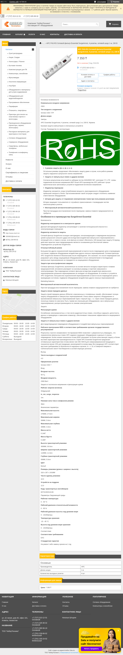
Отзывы (9, 177)
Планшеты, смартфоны (17, 110)
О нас (42, 34)
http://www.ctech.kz (13, 233)
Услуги (31, 34)
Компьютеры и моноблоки (102, 606)
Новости (9, 160)
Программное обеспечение (19, 102)
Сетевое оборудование (17, 138)
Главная (6, 34)
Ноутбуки (12, 86)
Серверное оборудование (18, 142)
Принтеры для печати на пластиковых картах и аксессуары (18, 116)
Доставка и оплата (73, 34)
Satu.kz (72, 650)
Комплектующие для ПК (18, 69)
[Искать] (97, 24)
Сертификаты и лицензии (17, 172)
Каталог (19, 34)
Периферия (13, 106)
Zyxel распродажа (15, 53)
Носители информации (17, 82)
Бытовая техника (15, 65)
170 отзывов (101, 2)
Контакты (54, 34)
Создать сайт (14, 2)
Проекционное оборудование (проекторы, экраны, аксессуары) (20, 125)
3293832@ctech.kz (13, 236)
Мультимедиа (14, 77)
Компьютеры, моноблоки (18, 73)
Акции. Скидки (14, 57)
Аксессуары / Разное (16, 61)
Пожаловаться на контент (69, 652)
